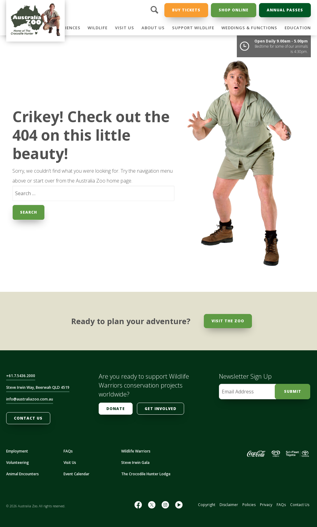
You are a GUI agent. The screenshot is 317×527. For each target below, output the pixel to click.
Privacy (266, 504)
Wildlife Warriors (135, 451)
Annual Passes (285, 10)
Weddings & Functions (249, 27)
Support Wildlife (193, 27)
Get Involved (160, 408)
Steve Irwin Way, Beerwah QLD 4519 (37, 387)
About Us (153, 27)
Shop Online (234, 10)
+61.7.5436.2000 (20, 375)
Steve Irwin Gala (135, 462)
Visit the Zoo (228, 321)
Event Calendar (76, 474)
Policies (249, 504)
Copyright (206, 504)
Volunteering (17, 462)
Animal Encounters (22, 474)
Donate (115, 408)
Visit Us (124, 27)
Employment (17, 451)
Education (298, 27)
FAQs (68, 451)
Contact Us (28, 418)
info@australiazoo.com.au (29, 399)
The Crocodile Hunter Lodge (146, 474)
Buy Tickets (186, 10)
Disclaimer (229, 504)
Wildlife (98, 27)
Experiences (66, 27)
